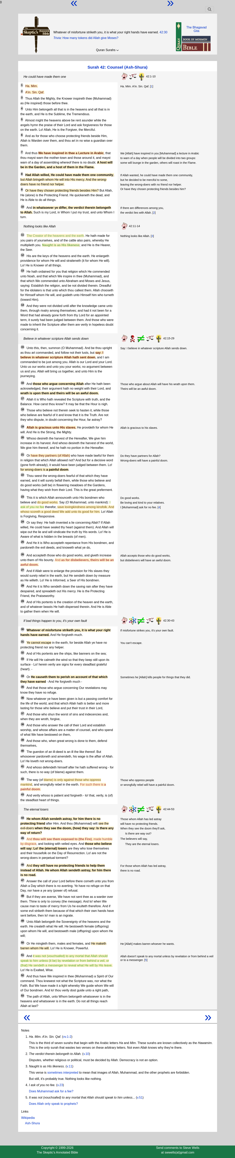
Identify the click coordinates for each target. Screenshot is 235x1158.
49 (22, 920)
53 (22, 995)
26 (22, 554)
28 (22, 585)
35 (22, 687)
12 (22, 255)
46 (22, 864)
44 (22, 818)
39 (22, 740)
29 (22, 601)
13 (22, 270)
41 (22, 766)
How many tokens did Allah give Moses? (90, 38)
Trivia (57, 38)
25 (22, 542)
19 (22, 426)
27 (22, 570)
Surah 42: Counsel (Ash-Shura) (117, 67)
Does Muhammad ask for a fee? (51, 1091)
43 (22, 794)
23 (22, 496)
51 (22, 955)
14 (22, 305)
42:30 (163, 32)
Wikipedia (28, 1117)
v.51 (140, 1097)
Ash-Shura (32, 1123)
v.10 (86, 1053)
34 (22, 676)
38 (22, 724)
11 (22, 234)
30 (22, 629)
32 (22, 652)
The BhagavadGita (196, 29)
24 (22, 521)
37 (22, 713)
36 (22, 698)
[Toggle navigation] (209, 9)
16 (22, 383)
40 (22, 751)
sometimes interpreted (62, 1072)
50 (22, 942)
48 (22, 896)
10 (22, 206)
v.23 (60, 1085)
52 (22, 975)
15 (22, 347)
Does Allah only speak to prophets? (53, 1103)
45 (22, 838)
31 (22, 641)
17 (22, 398)
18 (22, 409)
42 (22, 779)
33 (22, 659)
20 (22, 437)
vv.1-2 (67, 1036)
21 (22, 454)
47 (22, 880)
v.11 (69, 1066)
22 (22, 475)
